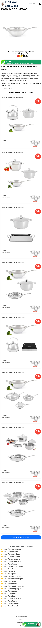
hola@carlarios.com (21, 622)
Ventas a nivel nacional (20, 615)
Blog (30, 4)
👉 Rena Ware (11, 549)
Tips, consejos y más (9, 615)
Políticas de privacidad (32, 615)
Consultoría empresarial (21, 616)
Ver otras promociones (21, 537)
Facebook (21, 619)
